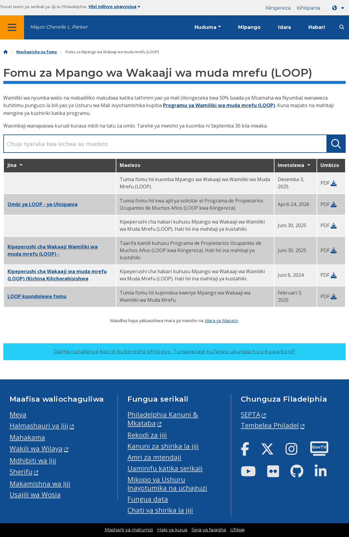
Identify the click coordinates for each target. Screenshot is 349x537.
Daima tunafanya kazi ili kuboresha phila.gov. (174, 351)
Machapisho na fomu (36, 51)
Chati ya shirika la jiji (160, 510)
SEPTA (250, 414)
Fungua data (147, 499)
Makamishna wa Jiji (40, 483)
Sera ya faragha (208, 529)
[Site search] (342, 27)
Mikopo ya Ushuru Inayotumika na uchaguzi (167, 484)
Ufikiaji (237, 529)
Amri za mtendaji (154, 457)
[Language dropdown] (339, 8)
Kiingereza (278, 8)
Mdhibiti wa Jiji (33, 460)
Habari (316, 27)
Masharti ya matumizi (129, 529)
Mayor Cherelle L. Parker (58, 27)
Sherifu (21, 471)
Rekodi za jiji (147, 435)
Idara (284, 27)
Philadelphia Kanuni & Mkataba (162, 419)
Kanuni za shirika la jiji (163, 446)
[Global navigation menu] (12, 27)
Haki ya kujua (172, 529)
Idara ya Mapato (221, 320)
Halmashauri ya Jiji (39, 425)
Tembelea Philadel (270, 425)
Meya (18, 414)
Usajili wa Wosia (35, 494)
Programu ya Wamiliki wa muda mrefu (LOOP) (219, 105)
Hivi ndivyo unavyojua (114, 6)
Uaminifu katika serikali (165, 468)
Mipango (249, 27)
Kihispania (308, 8)
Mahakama (27, 437)
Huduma (205, 27)
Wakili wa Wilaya (36, 448)
